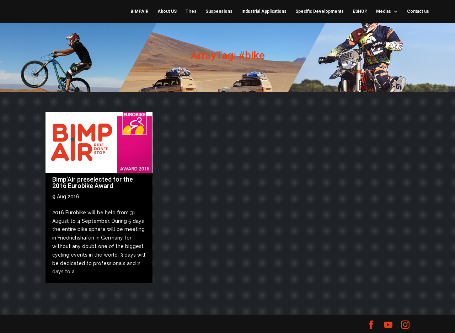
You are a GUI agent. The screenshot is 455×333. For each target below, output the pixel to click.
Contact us (418, 11)
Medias (383, 11)
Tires (191, 11)
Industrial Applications (264, 11)
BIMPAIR (139, 11)
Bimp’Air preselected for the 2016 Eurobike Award (92, 182)
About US (167, 11)
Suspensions (218, 11)
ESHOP (360, 11)
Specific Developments (319, 11)
